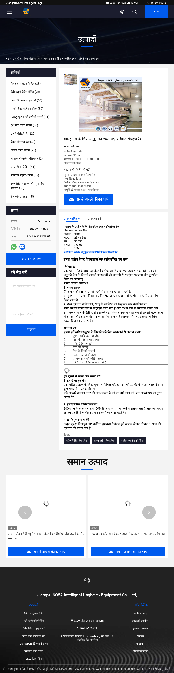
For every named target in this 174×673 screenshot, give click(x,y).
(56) (25, 175)
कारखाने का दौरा (140, 620)
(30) (24, 125)
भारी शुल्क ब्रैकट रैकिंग (132, 440)
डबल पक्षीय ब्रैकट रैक (104, 440)
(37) (23, 133)
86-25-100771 (157, 2)
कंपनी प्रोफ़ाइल (140, 613)
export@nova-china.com (122, 2)
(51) (23, 167)
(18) (22, 196)
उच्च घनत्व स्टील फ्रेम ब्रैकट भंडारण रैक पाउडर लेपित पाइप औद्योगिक (128, 534)
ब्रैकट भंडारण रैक (31, 58)
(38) (26, 84)
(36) (28, 186)
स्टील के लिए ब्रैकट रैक (76, 440)
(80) (27, 108)
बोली (156, 11)
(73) (25, 92)
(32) (27, 158)
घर (7, 58)
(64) (26, 100)
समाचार (140, 636)
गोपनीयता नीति (140, 651)
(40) (23, 142)
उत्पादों (16, 58)
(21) (23, 150)
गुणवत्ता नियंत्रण (140, 628)
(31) (30, 117)
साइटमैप (140, 643)
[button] (25, 512)
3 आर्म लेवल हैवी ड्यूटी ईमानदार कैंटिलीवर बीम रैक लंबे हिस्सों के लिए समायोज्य (46, 536)
